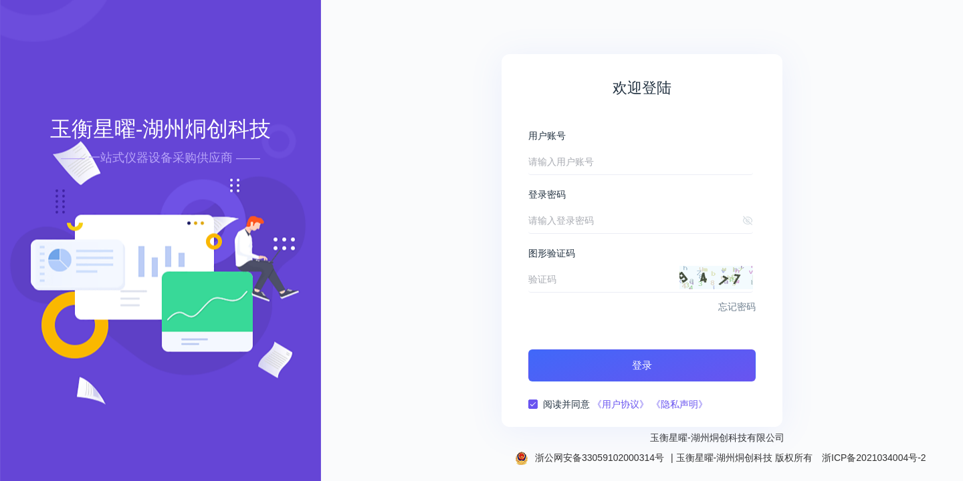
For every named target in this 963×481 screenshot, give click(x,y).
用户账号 (547, 135)
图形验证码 (551, 253)
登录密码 (547, 194)
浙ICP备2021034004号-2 (874, 457)
